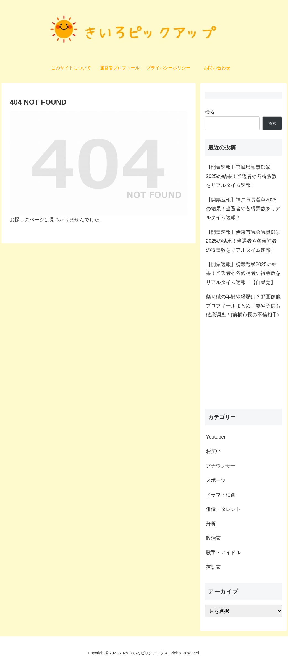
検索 (210, 112)
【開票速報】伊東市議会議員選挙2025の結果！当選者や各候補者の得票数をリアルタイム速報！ (243, 241)
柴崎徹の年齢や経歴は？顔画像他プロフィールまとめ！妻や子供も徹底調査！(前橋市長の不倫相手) (243, 305)
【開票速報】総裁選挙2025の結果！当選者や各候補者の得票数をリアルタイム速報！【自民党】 (243, 273)
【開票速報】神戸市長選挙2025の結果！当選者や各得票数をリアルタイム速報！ (243, 209)
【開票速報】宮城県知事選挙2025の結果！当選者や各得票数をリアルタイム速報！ (241, 176)
